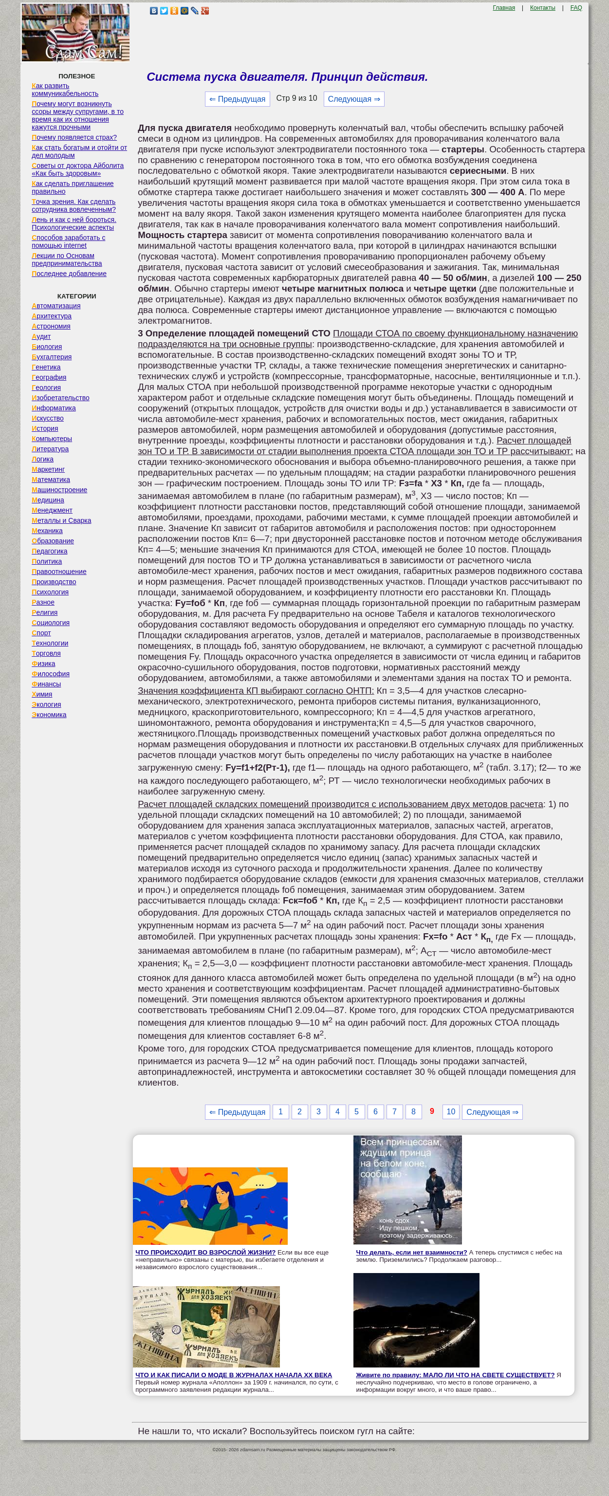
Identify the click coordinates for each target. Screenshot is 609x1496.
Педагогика (49, 551)
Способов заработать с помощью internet (68, 241)
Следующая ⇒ (354, 99)
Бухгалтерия (52, 357)
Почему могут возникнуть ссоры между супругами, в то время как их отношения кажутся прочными (78, 115)
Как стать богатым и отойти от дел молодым (79, 151)
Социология (51, 623)
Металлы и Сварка (61, 520)
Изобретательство (61, 398)
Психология (50, 592)
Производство (54, 582)
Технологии (50, 643)
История (45, 428)
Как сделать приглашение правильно (72, 187)
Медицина (48, 500)
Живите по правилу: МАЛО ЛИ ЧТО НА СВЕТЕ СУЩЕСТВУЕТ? (455, 1375)
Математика (51, 479)
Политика (47, 561)
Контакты (542, 7)
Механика (47, 531)
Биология (47, 347)
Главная (504, 7)
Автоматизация (56, 306)
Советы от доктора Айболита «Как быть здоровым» (78, 169)
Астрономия (51, 326)
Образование (53, 541)
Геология (46, 387)
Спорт (41, 633)
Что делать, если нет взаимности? (411, 1252)
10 (451, 1112)
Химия (42, 694)
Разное (43, 602)
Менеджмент (52, 510)
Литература (50, 449)
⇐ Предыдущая (237, 99)
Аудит (41, 336)
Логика (43, 459)
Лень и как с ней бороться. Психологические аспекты (74, 223)
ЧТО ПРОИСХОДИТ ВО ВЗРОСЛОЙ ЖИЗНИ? (205, 1252)
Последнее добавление (69, 273)
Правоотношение (59, 571)
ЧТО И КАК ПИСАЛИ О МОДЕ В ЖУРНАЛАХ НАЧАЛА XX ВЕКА (233, 1375)
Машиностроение (59, 490)
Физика (43, 663)
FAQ (576, 7)
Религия (44, 612)
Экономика (49, 715)
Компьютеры (52, 439)
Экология (46, 704)
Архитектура (52, 316)
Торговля (46, 653)
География (49, 377)
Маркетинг (48, 469)
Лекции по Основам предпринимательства (67, 259)
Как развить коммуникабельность (65, 89)
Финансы (46, 684)
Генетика (46, 367)
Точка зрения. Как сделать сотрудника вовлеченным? (74, 205)
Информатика (53, 408)
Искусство (48, 418)
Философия (51, 674)
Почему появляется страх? (74, 137)
